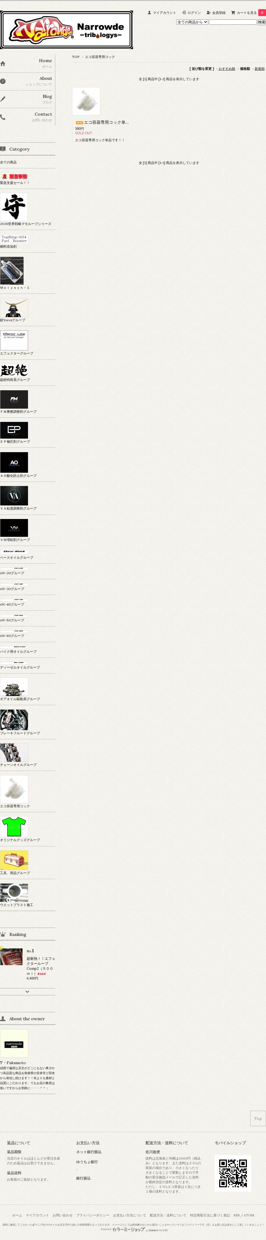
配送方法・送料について (168, 1215)
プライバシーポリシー (92, 1215)
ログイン (194, 13)
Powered (134, 1229)
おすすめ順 (227, 69)
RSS (237, 1215)
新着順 (260, 69)
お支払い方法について (129, 1215)
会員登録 (219, 13)
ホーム (17, 1215)
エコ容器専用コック (100, 57)
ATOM (249, 1215)
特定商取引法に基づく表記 (210, 1215)
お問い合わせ (63, 1215)
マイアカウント (164, 13)
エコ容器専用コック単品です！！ (110, 122)
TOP (76, 57)
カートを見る (251, 13)
